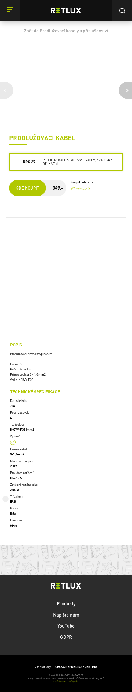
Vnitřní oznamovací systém (66, 681)
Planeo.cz (79, 188)
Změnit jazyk (66, 667)
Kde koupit (27, 187)
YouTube (66, 626)
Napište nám (66, 615)
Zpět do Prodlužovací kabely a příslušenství (66, 30)
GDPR (66, 637)
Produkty (66, 603)
